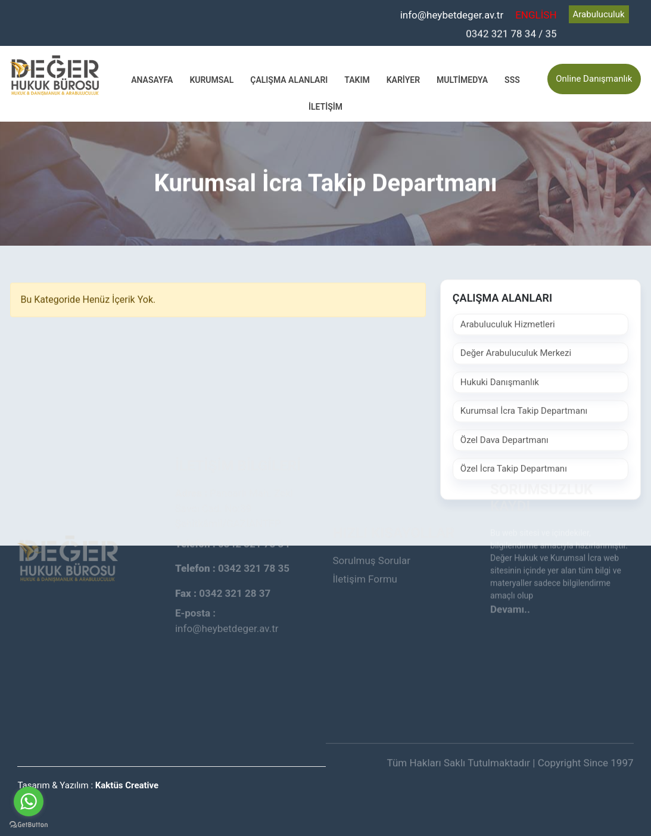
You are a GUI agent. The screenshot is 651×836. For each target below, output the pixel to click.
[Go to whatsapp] (28, 801)
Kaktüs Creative (126, 785)
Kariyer (403, 79)
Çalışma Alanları (289, 79)
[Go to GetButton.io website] (29, 824)
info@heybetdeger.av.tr (452, 14)
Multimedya (462, 79)
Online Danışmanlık (594, 78)
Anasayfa (152, 79)
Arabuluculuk (599, 14)
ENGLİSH (535, 15)
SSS (512, 79)
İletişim (325, 106)
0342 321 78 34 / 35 (511, 32)
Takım (356, 79)
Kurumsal (211, 79)
